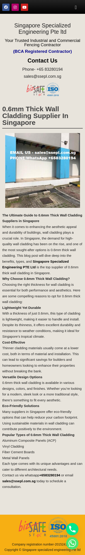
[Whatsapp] (72, 543)
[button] (75, 7)
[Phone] (72, 529)
